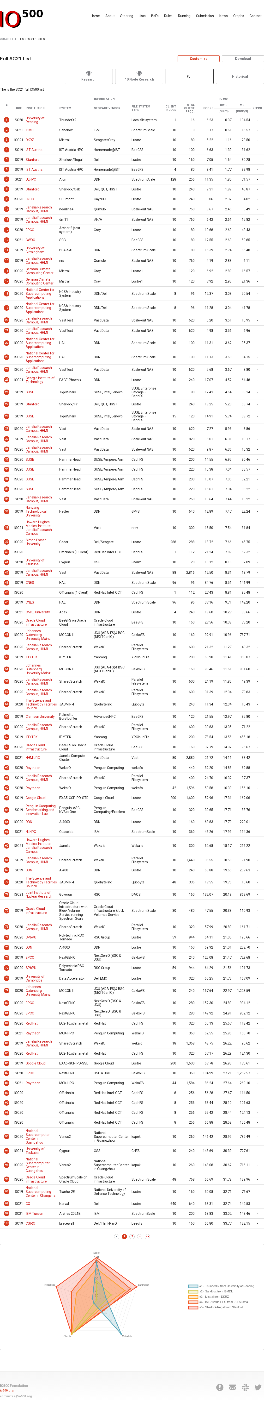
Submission (205, 16)
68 (6, 860)
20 (6, 320)
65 (6, 822)
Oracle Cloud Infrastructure (36, 622)
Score (208, 108)
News (223, 16)
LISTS (23, 39)
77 (6, 967)
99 (6, 1213)
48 (6, 634)
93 (6, 1136)
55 (6, 716)
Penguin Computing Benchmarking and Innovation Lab (41, 810)
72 (6, 910)
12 (6, 230)
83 (6, 1033)
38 (6, 527)
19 (6, 307)
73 (6, 926)
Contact (256, 16)
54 (6, 704)
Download (243, 59)
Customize (198, 59)
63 (6, 797)
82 (6, 1023)
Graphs (238, 16)
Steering (126, 16)
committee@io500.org (16, 1396)
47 (6, 622)
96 (6, 1179)
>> (147, 1236)
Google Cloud (36, 798)
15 (6, 260)
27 (6, 404)
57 (6, 737)
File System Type (141, 108)
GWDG (30, 240)
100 (6, 1223)
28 (6, 416)
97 (6, 1191)
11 (6, 219)
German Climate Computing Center (40, 271)
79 (6, 990)
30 (6, 439)
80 (6, 1003)
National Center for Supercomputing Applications (40, 293)
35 (6, 489)
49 (6, 647)
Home (95, 16)
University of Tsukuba (35, 562)
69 (6, 870)
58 (6, 747)
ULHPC (31, 179)
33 (6, 469)
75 (6, 947)
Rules (168, 16)
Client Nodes (171, 108)
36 (6, 499)
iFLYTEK (31, 657)
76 (6, 957)
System (65, 108)
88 (6, 1083)
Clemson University (40, 716)
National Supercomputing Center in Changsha (40, 1191)
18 (6, 293)
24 (6, 369)
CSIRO (30, 1223)
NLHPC (31, 832)
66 (6, 831)
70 (6, 882)
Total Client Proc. (189, 108)
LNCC (30, 199)
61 (6, 777)
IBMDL (30, 130)
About (110, 16)
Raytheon (33, 768)
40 (6, 552)
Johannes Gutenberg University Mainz (38, 635)
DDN (29, 822)
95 (6, 1165)
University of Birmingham (35, 250)
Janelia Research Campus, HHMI (39, 209)
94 (6, 1150)
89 (6, 1093)
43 (6, 582)
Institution (35, 108)
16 (6, 270)
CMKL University (38, 612)
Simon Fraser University (36, 542)
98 (6, 1203)
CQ (28, 1204)
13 (6, 240)
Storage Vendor (107, 108)
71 (6, 894)
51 (6, 669)
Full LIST (41, 39)
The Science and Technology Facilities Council (41, 704)
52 (6, 681)
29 (6, 428)
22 (6, 343)
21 (6, 330)
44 (6, 592)
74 (6, 937)
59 (6, 757)
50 (6, 657)
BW (222, 105)
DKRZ (30, 140)
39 (6, 541)
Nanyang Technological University (36, 511)
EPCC (30, 230)
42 (6, 572)
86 (6, 1063)
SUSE (30, 392)
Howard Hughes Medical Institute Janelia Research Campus (39, 527)
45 (6, 602)
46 (6, 612)
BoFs (155, 16)
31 (6, 449)
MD (242, 105)
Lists (142, 16)
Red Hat (32, 1023)
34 (6, 479)
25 (6, 379)
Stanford (32, 160)
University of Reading (35, 120)
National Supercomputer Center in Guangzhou (38, 1136)
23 (6, 357)
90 (6, 1102)
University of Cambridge (35, 978)
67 (6, 845)
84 (6, 1043)
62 (6, 787)
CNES (30, 583)
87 (6, 1073)
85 (6, 1053)
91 (6, 1112)
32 (6, 459)
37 (6, 511)
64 (6, 810)
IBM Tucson (34, 1213)
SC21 (31, 39)
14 (6, 250)
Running (184, 16)
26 (6, 392)
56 (6, 727)
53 (6, 691)
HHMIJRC (33, 758)
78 (6, 978)
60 (6, 767)
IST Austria (34, 150)
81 (6, 1013)
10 (6, 209)
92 (6, 1122)
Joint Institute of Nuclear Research (39, 894)
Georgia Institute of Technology (40, 380)
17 (6, 281)
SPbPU (31, 937)
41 (6, 562)
